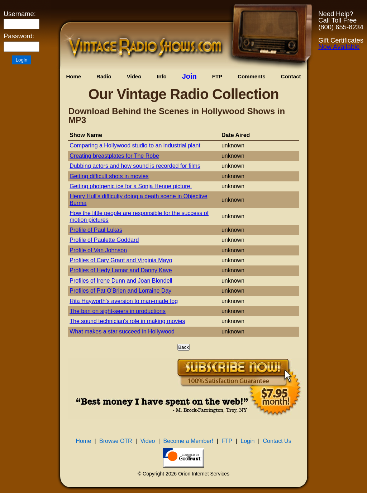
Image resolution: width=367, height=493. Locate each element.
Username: (20, 14)
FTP (217, 76)
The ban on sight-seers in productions (118, 311)
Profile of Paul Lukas (96, 230)
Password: (19, 36)
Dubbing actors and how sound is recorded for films (135, 166)
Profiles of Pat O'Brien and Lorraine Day (120, 291)
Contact (291, 76)
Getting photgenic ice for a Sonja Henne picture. (131, 186)
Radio (103, 76)
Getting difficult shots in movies (109, 176)
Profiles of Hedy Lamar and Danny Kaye (121, 270)
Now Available (338, 46)
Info (162, 76)
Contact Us (277, 441)
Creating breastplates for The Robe (114, 156)
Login (247, 441)
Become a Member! (188, 441)
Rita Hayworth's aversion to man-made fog (124, 301)
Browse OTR (115, 441)
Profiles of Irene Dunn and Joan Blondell (121, 281)
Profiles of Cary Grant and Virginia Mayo (121, 260)
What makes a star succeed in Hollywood (122, 331)
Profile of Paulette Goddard (104, 240)
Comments (252, 76)
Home (73, 76)
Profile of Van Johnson (98, 250)
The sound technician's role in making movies (127, 321)
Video (134, 76)
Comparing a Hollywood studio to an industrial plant (135, 145)
